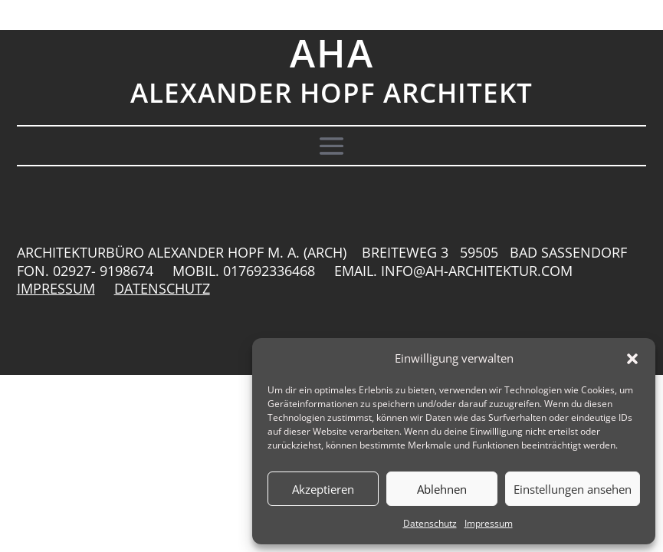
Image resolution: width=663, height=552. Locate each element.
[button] (632, 358)
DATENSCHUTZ (162, 288)
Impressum (488, 523)
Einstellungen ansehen (573, 489)
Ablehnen (442, 489)
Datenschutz (430, 523)
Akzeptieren (323, 489)
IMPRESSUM (56, 288)
